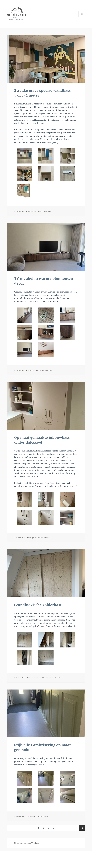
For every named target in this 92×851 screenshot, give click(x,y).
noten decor (41, 371)
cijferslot (31, 212)
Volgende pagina (81, 831)
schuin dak (56, 680)
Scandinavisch (34, 680)
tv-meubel (50, 371)
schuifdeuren (46, 680)
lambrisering (40, 819)
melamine (32, 371)
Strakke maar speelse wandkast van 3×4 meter (45, 93)
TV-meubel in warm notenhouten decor (33, 282)
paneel (48, 819)
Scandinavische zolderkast (40, 607)
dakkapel (32, 539)
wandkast (50, 212)
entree (31, 819)
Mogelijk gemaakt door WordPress (27, 846)
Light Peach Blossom (54, 485)
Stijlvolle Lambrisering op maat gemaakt (45, 750)
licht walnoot (41, 212)
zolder (49, 539)
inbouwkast (41, 539)
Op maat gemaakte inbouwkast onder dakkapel (45, 442)
